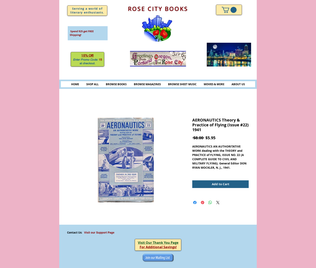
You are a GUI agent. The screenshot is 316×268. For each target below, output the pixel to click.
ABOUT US (238, 84)
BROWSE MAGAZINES (147, 84)
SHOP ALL (92, 84)
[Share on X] (217, 202)
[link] (229, 10)
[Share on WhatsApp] (210, 202)
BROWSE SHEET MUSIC (182, 84)
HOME (75, 84)
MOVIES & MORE (214, 84)
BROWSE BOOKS (116, 84)
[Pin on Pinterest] (202, 202)
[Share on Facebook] (194, 202)
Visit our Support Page (99, 232)
